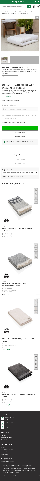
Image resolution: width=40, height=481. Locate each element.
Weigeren (14, 475)
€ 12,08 (6, 405)
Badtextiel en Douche (21, 12)
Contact (3, 447)
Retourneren (4, 454)
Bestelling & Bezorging (7, 449)
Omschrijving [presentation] (20, 159)
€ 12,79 (6, 294)
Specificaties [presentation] (20, 164)
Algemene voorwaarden (7, 461)
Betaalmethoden (5, 452)
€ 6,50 (6, 349)
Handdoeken (31, 12)
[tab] (20, 155)
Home (2, 12)
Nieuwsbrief (4, 440)
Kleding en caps (9, 12)
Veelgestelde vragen (6, 437)
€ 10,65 (6, 239)
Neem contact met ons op (10, 77)
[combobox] (14, 6)
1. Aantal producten (9, 105)
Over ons (3, 435)
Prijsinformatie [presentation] (20, 155)
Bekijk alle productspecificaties (11, 100)
